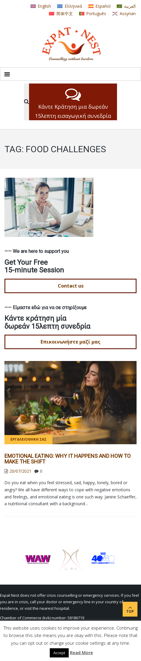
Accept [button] (59, 652)
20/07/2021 (20, 471)
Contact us (71, 286)
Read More (81, 652)
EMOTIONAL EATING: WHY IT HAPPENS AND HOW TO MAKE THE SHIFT (67, 459)
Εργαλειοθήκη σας (28, 439)
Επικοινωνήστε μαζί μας (70, 341)
